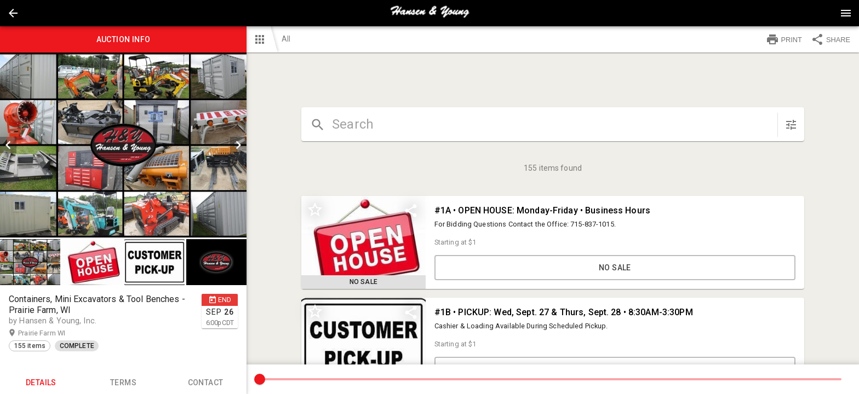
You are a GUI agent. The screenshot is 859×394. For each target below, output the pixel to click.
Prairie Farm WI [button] (52, 333)
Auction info (123, 39)
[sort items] (791, 125)
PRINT (784, 39)
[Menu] (846, 13)
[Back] (13, 13)
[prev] (8, 145)
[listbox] (123, 145)
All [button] (286, 38)
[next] (238, 145)
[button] (13, 13)
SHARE (830, 39)
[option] (123, 145)
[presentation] (429, 13)
